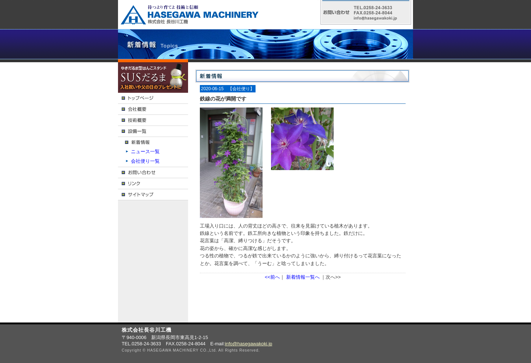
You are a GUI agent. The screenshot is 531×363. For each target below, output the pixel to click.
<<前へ (272, 277)
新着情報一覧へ (303, 277)
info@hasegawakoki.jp (248, 343)
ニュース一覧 (145, 151)
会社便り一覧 (145, 161)
